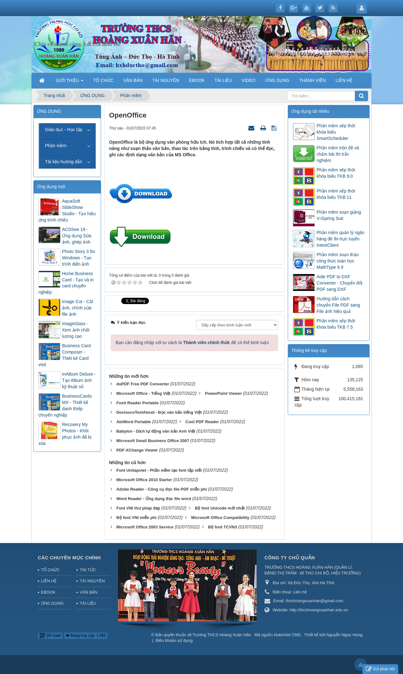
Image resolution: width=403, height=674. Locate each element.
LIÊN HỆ (48, 581)
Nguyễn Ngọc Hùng (344, 634)
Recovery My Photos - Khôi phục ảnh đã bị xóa (65, 434)
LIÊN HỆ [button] (344, 80)
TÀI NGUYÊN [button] (165, 80)
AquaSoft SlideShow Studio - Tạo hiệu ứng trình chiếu (67, 210)
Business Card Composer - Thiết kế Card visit (64, 355)
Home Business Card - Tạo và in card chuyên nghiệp (66, 283)
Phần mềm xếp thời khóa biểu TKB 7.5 (335, 324)
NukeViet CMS (287, 634)
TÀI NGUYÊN (92, 581)
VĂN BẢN (88, 592)
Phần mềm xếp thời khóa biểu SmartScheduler (335, 132)
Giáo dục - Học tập (63, 129)
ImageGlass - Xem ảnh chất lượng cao (75, 330)
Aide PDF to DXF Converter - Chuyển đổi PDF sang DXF (339, 283)
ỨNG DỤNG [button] (277, 80)
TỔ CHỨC (50, 569)
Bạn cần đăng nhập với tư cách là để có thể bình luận (192, 342)
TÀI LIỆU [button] (223, 80)
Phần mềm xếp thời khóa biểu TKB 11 (335, 194)
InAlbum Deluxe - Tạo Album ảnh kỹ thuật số (79, 380)
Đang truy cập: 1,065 (86, 635)
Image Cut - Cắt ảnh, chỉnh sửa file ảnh (77, 308)
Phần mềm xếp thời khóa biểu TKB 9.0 (335, 173)
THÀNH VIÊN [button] (312, 80)
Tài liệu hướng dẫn (63, 161)
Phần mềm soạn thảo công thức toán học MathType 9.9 (337, 261)
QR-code (50, 635)
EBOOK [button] (197, 80)
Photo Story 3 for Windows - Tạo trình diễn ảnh (78, 258)
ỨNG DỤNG (52, 603)
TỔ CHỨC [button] (103, 80)
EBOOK (48, 592)
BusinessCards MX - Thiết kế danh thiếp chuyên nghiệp (65, 406)
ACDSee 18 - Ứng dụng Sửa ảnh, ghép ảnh (76, 236)
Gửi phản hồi (380, 669)
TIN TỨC (88, 569)
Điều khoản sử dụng (174, 640)
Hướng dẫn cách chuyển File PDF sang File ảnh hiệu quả (338, 305)
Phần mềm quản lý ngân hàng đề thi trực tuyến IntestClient (340, 239)
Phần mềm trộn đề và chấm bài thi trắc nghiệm (337, 154)
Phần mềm (55, 145)
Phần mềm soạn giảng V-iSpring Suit (338, 215)
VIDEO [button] (249, 80)
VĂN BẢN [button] (133, 80)
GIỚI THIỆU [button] (69, 82)
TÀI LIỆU (88, 603)
